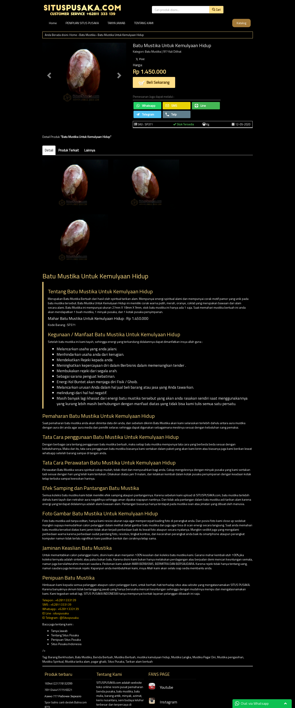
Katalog (241, 23)
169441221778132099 (58, 683)
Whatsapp (145, 105)
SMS (171, 105)
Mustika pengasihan (230, 657)
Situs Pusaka (116, 661)
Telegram (145, 114)
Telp (171, 114)
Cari (216, 9)
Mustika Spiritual (53, 661)
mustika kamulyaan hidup (153, 657)
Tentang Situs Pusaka (65, 635)
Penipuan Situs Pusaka (66, 639)
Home (53, 23)
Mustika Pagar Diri (204, 657)
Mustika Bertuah (125, 657)
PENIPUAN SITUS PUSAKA (82, 23)
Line (200, 105)
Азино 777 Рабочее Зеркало (63, 696)
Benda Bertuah (103, 657)
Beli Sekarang (154, 82)
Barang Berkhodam (61, 657)
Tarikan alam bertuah (139, 661)
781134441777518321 (58, 690)
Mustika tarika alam (77, 661)
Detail (49, 150)
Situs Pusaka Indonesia (66, 644)
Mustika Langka (181, 657)
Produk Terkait (68, 150)
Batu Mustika (87, 35)
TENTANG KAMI (143, 23)
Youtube (160, 687)
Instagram (162, 702)
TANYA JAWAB (116, 23)
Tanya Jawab (59, 630)
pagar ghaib (98, 661)
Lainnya (89, 150)
